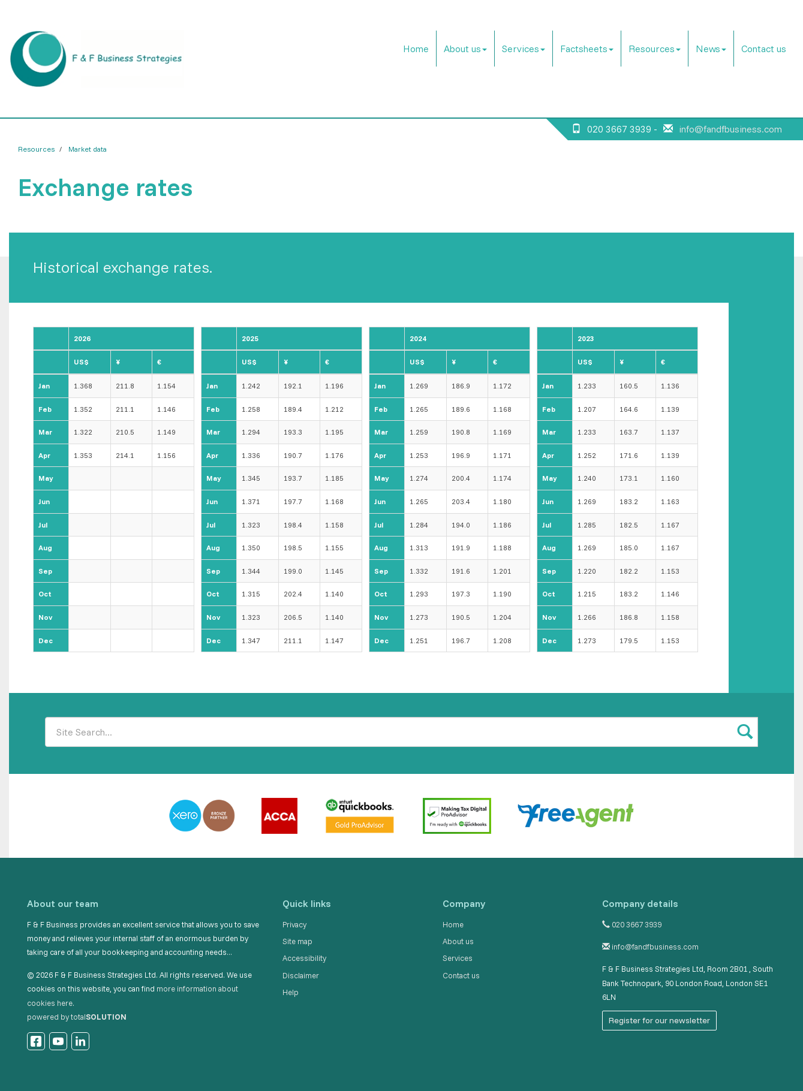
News (711, 49)
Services (523, 49)
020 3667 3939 (631, 924)
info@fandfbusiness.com (730, 129)
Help (290, 992)
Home (416, 49)
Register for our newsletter (659, 1020)
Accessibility (304, 958)
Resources (654, 49)
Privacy (294, 924)
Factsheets (586, 49)
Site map (297, 941)
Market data (87, 148)
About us (465, 49)
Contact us (763, 49)
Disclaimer (300, 975)
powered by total (77, 1016)
